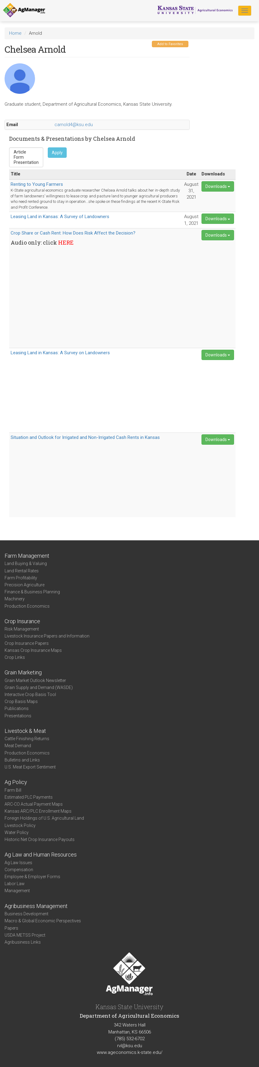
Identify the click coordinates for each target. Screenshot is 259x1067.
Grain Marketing (23, 672)
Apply (57, 152)
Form (26, 157)
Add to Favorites (170, 44)
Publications (17, 708)
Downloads (217, 186)
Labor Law (15, 883)
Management (17, 890)
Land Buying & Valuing (26, 563)
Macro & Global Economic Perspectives (43, 920)
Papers (11, 928)
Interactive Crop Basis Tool (30, 694)
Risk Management (22, 629)
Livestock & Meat (25, 731)
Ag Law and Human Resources (41, 854)
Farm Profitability (21, 577)
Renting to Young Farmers (37, 184)
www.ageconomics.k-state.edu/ (130, 1052)
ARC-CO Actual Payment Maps (34, 804)
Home (15, 33)
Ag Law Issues (18, 862)
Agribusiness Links (23, 942)
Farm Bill (13, 790)
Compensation (19, 869)
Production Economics (27, 606)
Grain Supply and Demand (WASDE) (39, 687)
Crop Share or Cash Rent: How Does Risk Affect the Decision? (73, 233)
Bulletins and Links (22, 760)
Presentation (26, 162)
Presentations (18, 715)
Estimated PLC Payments (29, 797)
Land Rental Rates (22, 570)
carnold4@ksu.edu (73, 124)
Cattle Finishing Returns (27, 738)
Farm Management (27, 556)
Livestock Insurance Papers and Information (47, 636)
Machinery (15, 598)
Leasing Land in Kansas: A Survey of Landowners (60, 216)
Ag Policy (16, 782)
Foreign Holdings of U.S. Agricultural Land (44, 818)
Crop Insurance (22, 621)
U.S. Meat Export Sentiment (30, 767)
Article (26, 152)
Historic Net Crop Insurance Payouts (40, 839)
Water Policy (17, 832)
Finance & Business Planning (32, 591)
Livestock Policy (20, 825)
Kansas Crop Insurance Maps (33, 650)
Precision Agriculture (24, 584)
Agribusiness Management (36, 906)
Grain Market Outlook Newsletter (35, 680)
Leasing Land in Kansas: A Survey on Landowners (60, 352)
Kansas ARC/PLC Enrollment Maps (38, 811)
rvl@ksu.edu (129, 1045)
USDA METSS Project (25, 935)
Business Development (26, 913)
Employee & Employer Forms (32, 876)
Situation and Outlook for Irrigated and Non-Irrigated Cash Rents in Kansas (85, 437)
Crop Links (15, 657)
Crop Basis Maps (21, 701)
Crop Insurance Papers (27, 643)
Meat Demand (18, 745)
